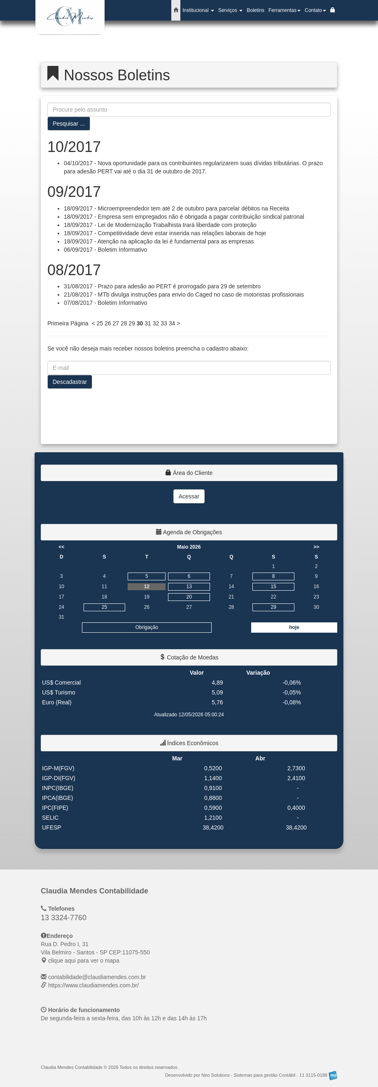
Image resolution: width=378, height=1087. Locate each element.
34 (172, 323)
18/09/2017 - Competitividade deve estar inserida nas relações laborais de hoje (165, 233)
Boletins (255, 10)
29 (131, 323)
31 (148, 323)
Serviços (230, 10)
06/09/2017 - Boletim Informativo (105, 249)
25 (99, 323)
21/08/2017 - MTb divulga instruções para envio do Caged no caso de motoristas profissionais (184, 294)
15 (273, 586)
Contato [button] (315, 10)
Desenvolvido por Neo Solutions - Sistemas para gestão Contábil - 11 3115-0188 (251, 1075)
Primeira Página (68, 323)
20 (188, 597)
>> (316, 547)
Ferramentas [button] (284, 10)
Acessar (189, 496)
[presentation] (110, 413)
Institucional (198, 10)
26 (108, 323)
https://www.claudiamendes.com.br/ (93, 985)
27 (115, 323)
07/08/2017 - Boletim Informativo (105, 302)
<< (61, 547)
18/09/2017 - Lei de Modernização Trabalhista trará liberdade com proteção (160, 225)
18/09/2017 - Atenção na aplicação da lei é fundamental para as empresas (159, 241)
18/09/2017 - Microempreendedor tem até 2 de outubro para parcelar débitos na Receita (176, 208)
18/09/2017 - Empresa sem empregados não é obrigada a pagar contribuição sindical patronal (184, 216)
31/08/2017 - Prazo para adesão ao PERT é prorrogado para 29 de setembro (162, 286)
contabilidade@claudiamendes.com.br (97, 977)
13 (188, 586)
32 (156, 323)
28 (124, 323)
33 (164, 323)
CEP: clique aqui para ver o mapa (95, 952)
